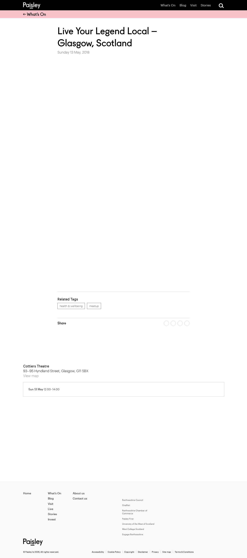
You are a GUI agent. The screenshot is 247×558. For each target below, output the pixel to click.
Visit (193, 5)
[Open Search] (221, 5)
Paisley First (127, 518)
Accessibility (98, 552)
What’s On (168, 5)
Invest (52, 519)
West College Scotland (133, 529)
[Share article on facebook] (166, 323)
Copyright (129, 552)
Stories (206, 5)
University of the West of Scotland (138, 524)
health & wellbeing (71, 306)
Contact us (80, 498)
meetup (94, 306)
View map (31, 376)
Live (50, 508)
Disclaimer (143, 552)
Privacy (155, 552)
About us (79, 493)
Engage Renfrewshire (132, 534)
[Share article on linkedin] (187, 323)
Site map (166, 552)
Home (27, 493)
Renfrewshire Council (132, 500)
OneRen (126, 505)
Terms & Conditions (184, 552)
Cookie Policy (114, 552)
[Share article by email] (180, 323)
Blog (183, 5)
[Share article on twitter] (173, 323)
